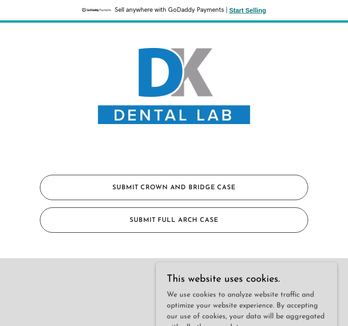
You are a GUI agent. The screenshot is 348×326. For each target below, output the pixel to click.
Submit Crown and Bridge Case (174, 187)
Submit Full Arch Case (174, 220)
